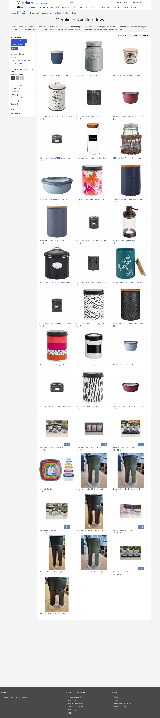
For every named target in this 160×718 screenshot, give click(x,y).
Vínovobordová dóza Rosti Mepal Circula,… (129, 117)
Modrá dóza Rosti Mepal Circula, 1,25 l (54, 199)
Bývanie (5, 697)
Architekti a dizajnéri (75, 703)
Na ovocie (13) (16, 101)
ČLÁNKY (134, 7)
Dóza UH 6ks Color (46, 489)
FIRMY (32, 7)
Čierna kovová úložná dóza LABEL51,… (91, 117)
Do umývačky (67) (17, 98)
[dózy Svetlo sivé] (22, 78)
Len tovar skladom (17, 54)
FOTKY (21, 7)
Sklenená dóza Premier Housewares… (128, 158)
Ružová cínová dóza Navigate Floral (90, 199)
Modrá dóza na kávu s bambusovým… (54, 241)
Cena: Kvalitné (17, 45)
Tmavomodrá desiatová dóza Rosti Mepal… (56, 75)
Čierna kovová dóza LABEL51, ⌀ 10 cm (91, 241)
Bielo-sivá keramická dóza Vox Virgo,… (128, 75)
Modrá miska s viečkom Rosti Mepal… (127, 365)
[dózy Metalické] (13, 78)
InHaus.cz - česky (120, 707)
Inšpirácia (13, 697)
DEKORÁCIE (117, 7)
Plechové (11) (16, 89)
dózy (13, 48)
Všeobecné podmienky (122, 703)
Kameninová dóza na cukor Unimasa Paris (55, 117)
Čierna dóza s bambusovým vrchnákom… (129, 324)
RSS (115, 710)
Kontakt (116, 697)
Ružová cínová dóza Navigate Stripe (53, 365)
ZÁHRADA (105, 7)
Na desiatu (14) (16, 85)
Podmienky (72, 710)
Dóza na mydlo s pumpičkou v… (125, 241)
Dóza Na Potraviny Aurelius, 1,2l (51, 572)
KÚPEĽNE (66, 7)
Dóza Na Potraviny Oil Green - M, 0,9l (90, 489)
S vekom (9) (15, 92)
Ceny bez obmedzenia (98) (20, 60)
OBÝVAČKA (77, 7)
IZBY (87, 7)
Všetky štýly (15, 113)
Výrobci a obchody (74, 697)
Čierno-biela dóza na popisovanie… (89, 365)
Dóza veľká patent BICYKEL (50, 530)
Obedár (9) (14, 104)
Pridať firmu (72, 713)
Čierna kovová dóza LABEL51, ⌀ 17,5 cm (55, 324)
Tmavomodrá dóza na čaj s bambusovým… (129, 199)
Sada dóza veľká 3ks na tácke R (88, 448)
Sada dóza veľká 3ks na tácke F (125, 448)
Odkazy (116, 700)
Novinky (13, 57)
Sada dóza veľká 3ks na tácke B (125, 572)
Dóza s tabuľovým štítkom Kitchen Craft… (92, 158)
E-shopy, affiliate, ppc (75, 707)
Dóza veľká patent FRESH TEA (51, 448)
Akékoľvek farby (17, 74)
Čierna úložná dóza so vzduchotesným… (54, 282)
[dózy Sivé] (17, 78)
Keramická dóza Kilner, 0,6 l (87, 75)
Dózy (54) (14, 95)
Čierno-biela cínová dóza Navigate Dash (91, 406)
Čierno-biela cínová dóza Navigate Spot (91, 324)
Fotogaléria (22, 697)
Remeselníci (72, 700)
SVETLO (94, 7)
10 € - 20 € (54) (16, 63)
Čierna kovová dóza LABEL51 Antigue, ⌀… (55, 158)
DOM (126, 7)
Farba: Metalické (17, 41)
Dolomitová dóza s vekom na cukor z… (128, 282)
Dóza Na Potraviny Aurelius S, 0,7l (52, 613)
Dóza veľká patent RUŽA (122, 530)
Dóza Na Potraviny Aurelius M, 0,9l (89, 530)
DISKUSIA (21, 11)
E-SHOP (43, 7)
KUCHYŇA (55, 7)
